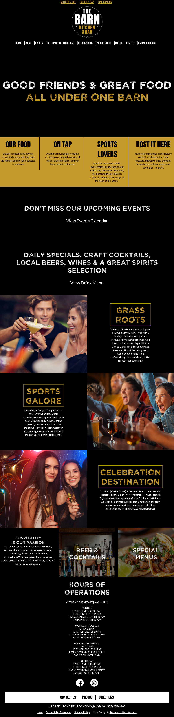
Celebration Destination (130, 476)
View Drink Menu (87, 282)
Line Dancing (105, 2)
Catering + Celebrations (60, 43)
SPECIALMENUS (146, 553)
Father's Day (87, 2)
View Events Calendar (87, 220)
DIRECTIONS (106, 697)
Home (18, 43)
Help (40, 712)
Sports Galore (43, 395)
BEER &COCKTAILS (87, 553)
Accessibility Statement (58, 712)
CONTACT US (68, 697)
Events (39, 43)
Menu (28, 43)
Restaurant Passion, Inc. (123, 712)
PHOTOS (87, 697)
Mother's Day (68, 2)
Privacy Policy (82, 712)
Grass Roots (130, 314)
